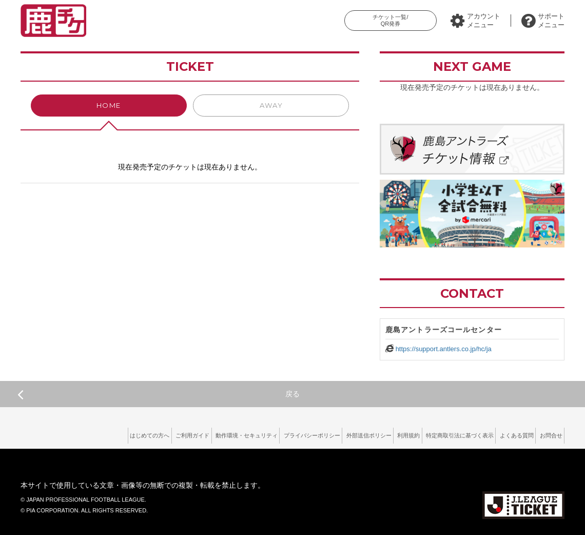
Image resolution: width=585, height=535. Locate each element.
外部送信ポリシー (322, 433)
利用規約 (372, 433)
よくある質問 (502, 433)
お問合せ (546, 433)
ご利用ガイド (112, 433)
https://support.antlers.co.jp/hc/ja (444, 349)
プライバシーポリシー (255, 433)
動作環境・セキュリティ (177, 433)
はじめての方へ (59, 433)
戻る (158, 394)
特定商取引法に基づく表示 (435, 433)
